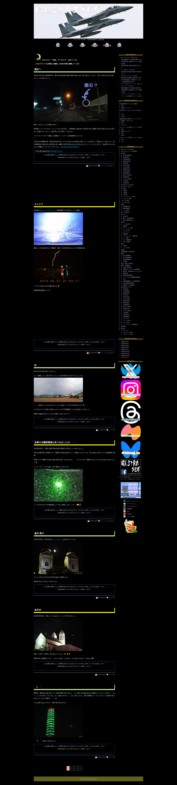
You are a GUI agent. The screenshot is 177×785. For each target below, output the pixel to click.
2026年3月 (124, 345)
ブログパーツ (127, 334)
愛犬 (122, 328)
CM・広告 (126, 241)
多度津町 (125, 173)
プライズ (123, 200)
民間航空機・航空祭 (126, 251)
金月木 (37, 610)
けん (122, 141)
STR (122, 106)
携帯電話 (125, 208)
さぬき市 (125, 167)
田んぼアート (125, 186)
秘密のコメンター (126, 108)
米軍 (124, 261)
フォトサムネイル (132, 506)
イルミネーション (128, 196)
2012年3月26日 (101, 674)
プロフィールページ (132, 501)
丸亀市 (125, 177)
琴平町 (125, 163)
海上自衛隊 (126, 257)
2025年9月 (124, 357)
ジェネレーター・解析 (129, 236)
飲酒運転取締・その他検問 (130, 281)
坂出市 (125, 165)
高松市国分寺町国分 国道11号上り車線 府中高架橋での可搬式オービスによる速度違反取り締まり (131, 79)
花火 (124, 194)
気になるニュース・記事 (128, 151)
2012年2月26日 (101, 757)
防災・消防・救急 (126, 263)
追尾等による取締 (128, 285)
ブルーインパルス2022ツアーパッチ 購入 (130, 127)
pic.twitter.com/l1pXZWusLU (70, 147)
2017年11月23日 (93, 165)
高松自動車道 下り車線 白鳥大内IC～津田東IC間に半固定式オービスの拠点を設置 (131, 90)
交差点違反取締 (127, 283)
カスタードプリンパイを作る (129, 75)
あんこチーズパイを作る (128, 57)
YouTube (129, 514)
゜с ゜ (37, 687)
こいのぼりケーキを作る (128, 69)
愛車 (122, 326)
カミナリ (38, 204)
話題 (124, 234)
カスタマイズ (127, 332)
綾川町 (125, 157)
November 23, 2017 (56, 151)
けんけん (123, 124)
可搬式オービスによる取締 (130, 269)
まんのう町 (126, 179)
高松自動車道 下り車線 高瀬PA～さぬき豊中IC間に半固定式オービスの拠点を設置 (131, 61)
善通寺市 (125, 169)
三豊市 (125, 182)
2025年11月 (124, 353)
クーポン (125, 230)
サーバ (125, 322)
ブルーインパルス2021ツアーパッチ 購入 (130, 137)
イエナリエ (126, 198)
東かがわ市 (126, 175)
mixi (128, 511)
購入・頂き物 (127, 218)
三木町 (125, 181)
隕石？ (37, 69)
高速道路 (125, 316)
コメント (111, 430)
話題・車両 (126, 267)
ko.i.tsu (123, 116)
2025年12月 (124, 351)
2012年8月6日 (102, 430)
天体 (124, 192)
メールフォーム (131, 503)
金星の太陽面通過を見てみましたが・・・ (55, 442)
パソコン (125, 320)
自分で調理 (126, 220)
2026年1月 (124, 349)
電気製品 (125, 206)
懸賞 (124, 226)
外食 (124, 216)
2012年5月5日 (102, 597)
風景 (124, 190)
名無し (123, 135)
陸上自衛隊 (126, 255)
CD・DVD (124, 212)
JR (124, 245)
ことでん (125, 247)
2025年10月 (124, 355)
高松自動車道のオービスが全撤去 (128, 103)
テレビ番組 (126, 240)
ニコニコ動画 (130, 516)
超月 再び (39, 533)
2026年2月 (124, 347)
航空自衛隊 (126, 259)
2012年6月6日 (93, 521)
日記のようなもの (126, 149)
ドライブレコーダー (49, 210)
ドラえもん (124, 202)
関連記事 (101, 39)
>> (80, 768)
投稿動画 (129, 508)
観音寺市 (125, 161)
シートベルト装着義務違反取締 (131, 277)
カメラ (125, 210)
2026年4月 (124, 343)
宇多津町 (125, 159)
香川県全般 (126, 155)
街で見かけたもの (126, 184)
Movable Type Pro (92, 779)
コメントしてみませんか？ (107, 165)
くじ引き (125, 224)
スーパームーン (57, 539)
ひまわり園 (78, 375)
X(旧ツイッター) (131, 477)
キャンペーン (127, 228)
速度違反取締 (127, 275)
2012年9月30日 (93, 352)
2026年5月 (124, 341)
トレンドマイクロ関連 (129, 324)
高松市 (125, 171)
